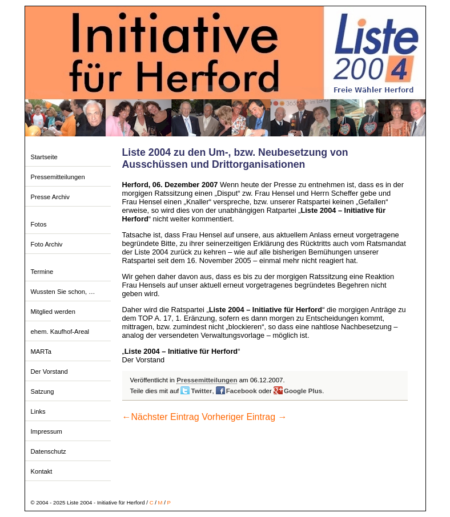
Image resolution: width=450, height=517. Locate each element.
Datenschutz (48, 451)
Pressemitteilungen (58, 176)
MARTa (41, 351)
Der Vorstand (49, 371)
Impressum (46, 431)
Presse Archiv (50, 196)
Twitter (201, 390)
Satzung (42, 391)
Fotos (39, 224)
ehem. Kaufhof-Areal (60, 331)
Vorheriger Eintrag (244, 417)
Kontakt (42, 471)
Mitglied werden (53, 311)
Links (38, 411)
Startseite (44, 157)
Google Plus (303, 390)
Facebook (241, 390)
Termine (42, 271)
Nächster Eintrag (160, 417)
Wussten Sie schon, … (63, 291)
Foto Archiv (47, 244)
